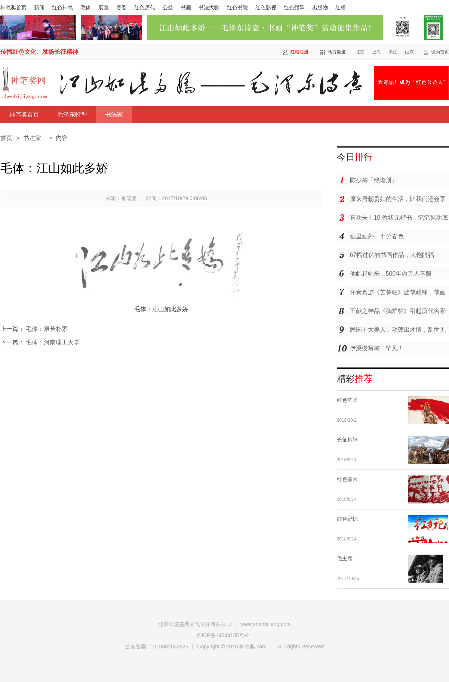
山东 (409, 52)
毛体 (85, 7)
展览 (103, 7)
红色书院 (237, 7)
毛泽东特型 (72, 114)
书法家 (114, 114)
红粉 (340, 7)
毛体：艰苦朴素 (47, 329)
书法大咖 (209, 7)
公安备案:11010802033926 (156, 647)
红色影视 (265, 7)
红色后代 (144, 7)
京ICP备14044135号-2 (222, 635)
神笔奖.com (252, 647)
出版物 (320, 7)
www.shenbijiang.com (265, 624)
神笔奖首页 (13, 7)
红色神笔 (62, 7)
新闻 (39, 7)
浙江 (392, 52)
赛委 (121, 7)
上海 (376, 52)
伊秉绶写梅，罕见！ (377, 348)
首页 (6, 138)
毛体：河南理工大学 (53, 342)
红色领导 (294, 7)
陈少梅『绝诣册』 (374, 180)
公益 (168, 7)
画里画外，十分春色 (377, 236)
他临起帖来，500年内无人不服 (391, 273)
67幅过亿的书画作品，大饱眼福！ (395, 255)
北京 (360, 52)
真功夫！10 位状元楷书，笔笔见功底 (399, 217)
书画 (186, 7)
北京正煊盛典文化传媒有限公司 (194, 624)
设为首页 (440, 52)
